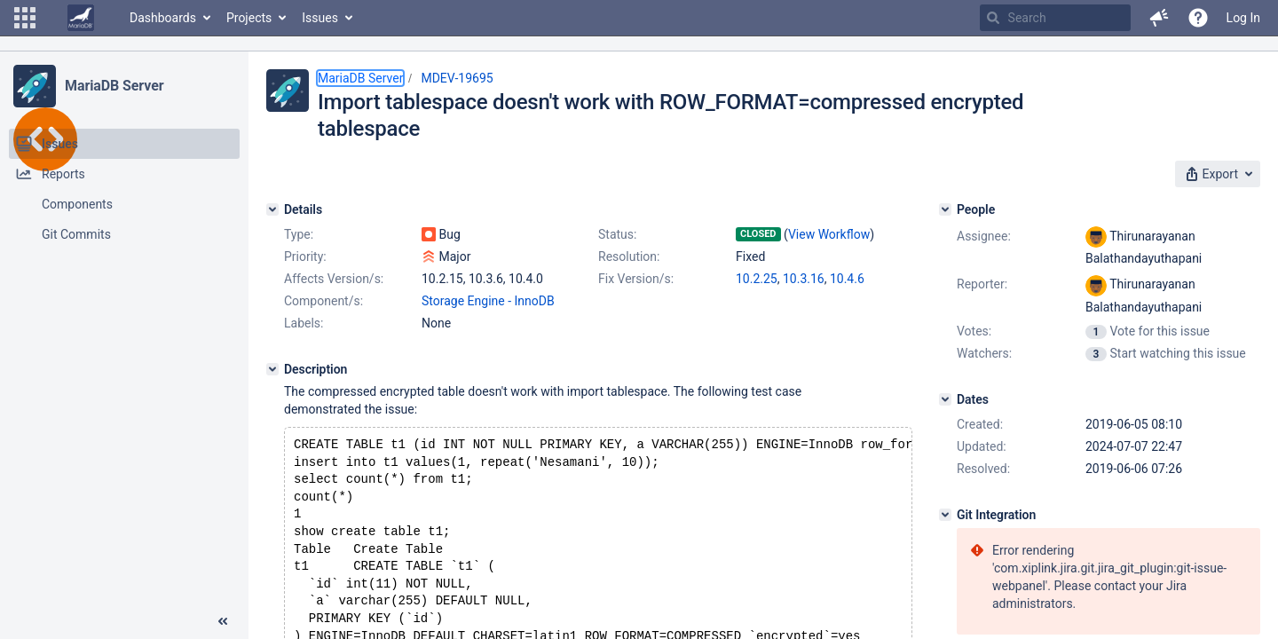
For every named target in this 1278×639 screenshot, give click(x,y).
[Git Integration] (945, 515)
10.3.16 (803, 279)
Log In (1243, 18)
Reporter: (982, 284)
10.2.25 (756, 279)
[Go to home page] (81, 18)
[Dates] (945, 399)
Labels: (303, 323)
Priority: (305, 256)
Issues (320, 18)
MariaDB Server (114, 85)
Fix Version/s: (636, 279)
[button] (25, 18)
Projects (249, 18)
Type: (298, 234)
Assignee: (984, 236)
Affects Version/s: (333, 279)
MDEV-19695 (457, 78)
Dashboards (163, 18)
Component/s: (323, 301)
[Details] (272, 209)
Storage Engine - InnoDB (488, 301)
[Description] (272, 369)
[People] (945, 209)
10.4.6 (847, 279)
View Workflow (829, 234)
